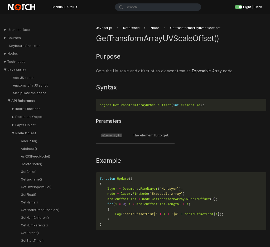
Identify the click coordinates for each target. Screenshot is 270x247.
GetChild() (28, 172)
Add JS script (23, 78)
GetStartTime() (32, 241)
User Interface (18, 30)
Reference (131, 30)
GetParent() (30, 233)
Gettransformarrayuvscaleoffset (195, 30)
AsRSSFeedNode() (35, 156)
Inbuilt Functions (27, 109)
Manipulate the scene (29, 93)
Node (155, 30)
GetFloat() (28, 195)
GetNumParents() (34, 225)
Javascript (104, 30)
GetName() (29, 202)
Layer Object (25, 125)
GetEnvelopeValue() (36, 187)
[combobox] (158, 7)
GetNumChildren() (35, 218)
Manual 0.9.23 (65, 7)
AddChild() (29, 141)
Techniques (16, 62)
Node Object (25, 133)
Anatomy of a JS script (30, 85)
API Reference (23, 101)
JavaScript (16, 70)
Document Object (29, 117)
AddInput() (29, 149)
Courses (14, 38)
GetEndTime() (31, 179)
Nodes (12, 53)
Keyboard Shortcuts (24, 46)
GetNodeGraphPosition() (40, 210)
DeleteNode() (31, 164)
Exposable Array (207, 72)
